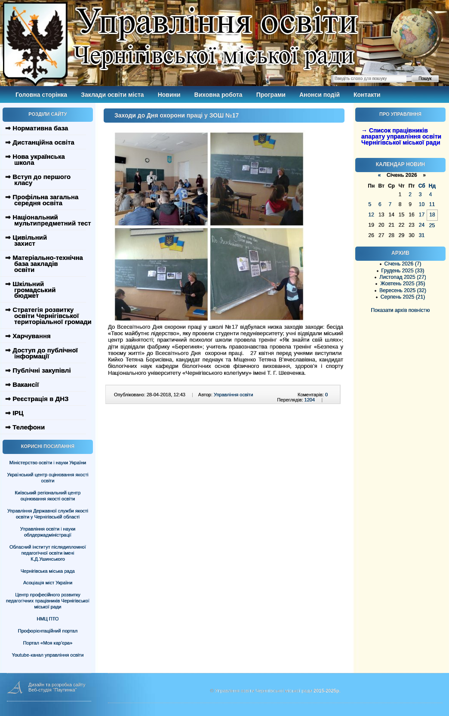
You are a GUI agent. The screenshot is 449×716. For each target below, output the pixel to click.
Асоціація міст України (47, 582)
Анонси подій (319, 94)
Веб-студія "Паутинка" (52, 689)
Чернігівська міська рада (48, 571)
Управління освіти (233, 394)
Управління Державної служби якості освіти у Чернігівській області (47, 513)
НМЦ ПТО (48, 618)
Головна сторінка (41, 94)
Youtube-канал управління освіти (48, 654)
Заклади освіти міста (112, 94)
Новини (169, 94)
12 (371, 215)
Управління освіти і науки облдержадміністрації (47, 531)
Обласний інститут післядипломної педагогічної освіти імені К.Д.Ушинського (47, 553)
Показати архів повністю (400, 310)
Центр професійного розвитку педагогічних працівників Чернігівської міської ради (47, 600)
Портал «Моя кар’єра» (48, 642)
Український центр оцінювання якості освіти (48, 477)
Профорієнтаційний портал (47, 630)
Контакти (367, 94)
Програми (271, 94)
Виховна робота (218, 94)
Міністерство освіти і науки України (47, 462)
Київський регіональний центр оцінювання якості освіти (48, 495)
